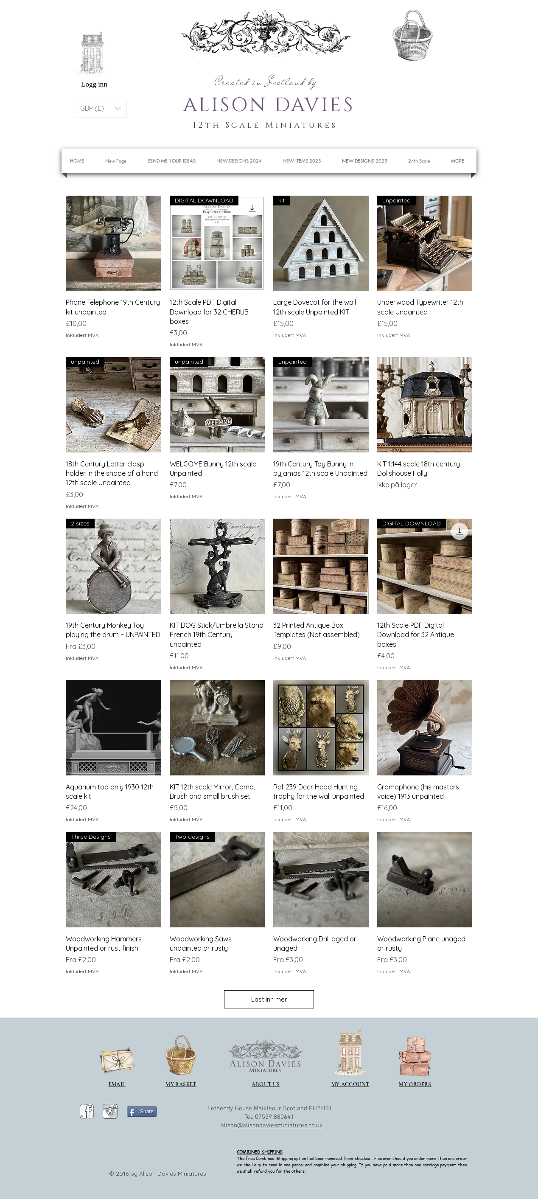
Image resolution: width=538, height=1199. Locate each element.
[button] (447, 31)
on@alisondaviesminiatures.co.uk (276, 1125)
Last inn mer (269, 999)
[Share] (142, 1111)
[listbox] (100, 108)
